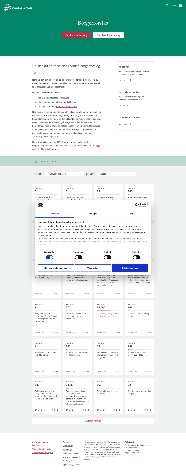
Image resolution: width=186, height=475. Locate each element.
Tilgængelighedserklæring (42, 449)
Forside (66, 442)
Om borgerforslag (69, 461)
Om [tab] (131, 214)
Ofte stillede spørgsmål (71, 457)
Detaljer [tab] (93, 214)
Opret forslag (68, 446)
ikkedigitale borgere (50, 149)
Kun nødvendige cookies (55, 268)
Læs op (38, 74)
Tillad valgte (93, 268)
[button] (76, 35)
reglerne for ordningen (66, 106)
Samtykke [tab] (54, 214)
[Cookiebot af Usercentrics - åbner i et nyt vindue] (137, 205)
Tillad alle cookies (130, 268)
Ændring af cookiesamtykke (42, 453)
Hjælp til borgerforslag (71, 465)
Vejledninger (67, 450)
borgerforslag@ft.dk (132, 453)
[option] (57, 174)
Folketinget (36, 445)
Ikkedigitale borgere (70, 453)
